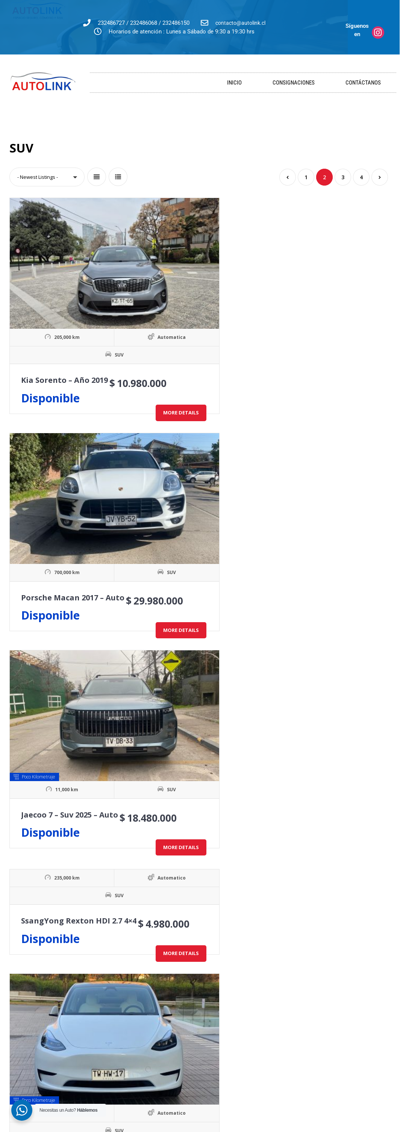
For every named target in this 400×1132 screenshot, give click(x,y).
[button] (47, 177)
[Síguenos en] (378, 32)
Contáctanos (363, 82)
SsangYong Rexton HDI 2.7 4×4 (78, 442)
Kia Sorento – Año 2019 (64, 324)
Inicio (234, 82)
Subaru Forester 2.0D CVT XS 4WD (84, 709)
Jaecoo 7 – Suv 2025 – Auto (331, 306)
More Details (90, 368)
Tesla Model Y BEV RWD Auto (207, 516)
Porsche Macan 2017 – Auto (203, 306)
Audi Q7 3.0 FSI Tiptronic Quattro (84, 901)
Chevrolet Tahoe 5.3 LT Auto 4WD (215, 709)
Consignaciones (294, 82)
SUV (74, 298)
